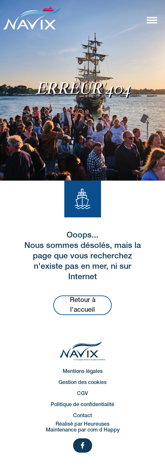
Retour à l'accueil (82, 305)
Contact (82, 416)
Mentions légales (83, 371)
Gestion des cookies (82, 382)
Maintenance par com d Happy (83, 430)
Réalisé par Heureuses (82, 424)
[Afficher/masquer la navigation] (151, 20)
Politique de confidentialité (82, 405)
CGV (82, 393)
